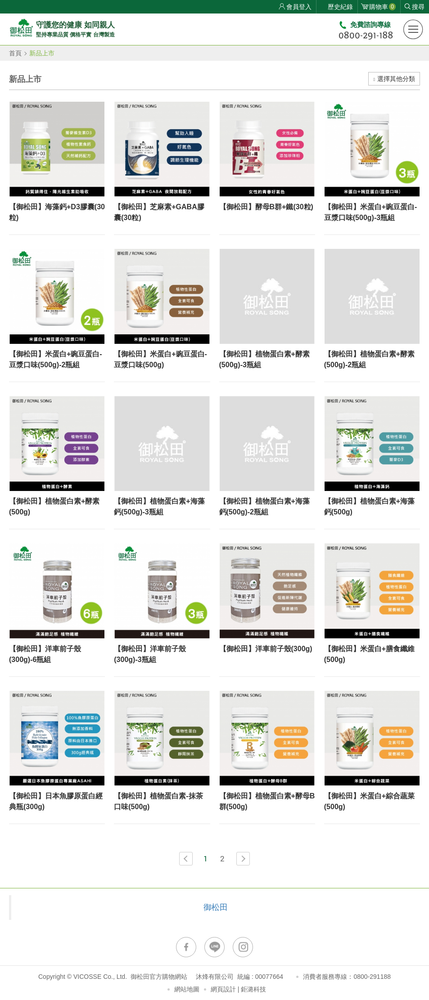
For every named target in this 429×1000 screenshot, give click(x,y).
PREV (186, 858)
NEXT (243, 858)
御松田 (215, 907)
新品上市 (41, 53)
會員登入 (299, 6)
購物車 (382, 6)
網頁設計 (223, 989)
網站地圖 (186, 989)
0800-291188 (372, 976)
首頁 (15, 53)
